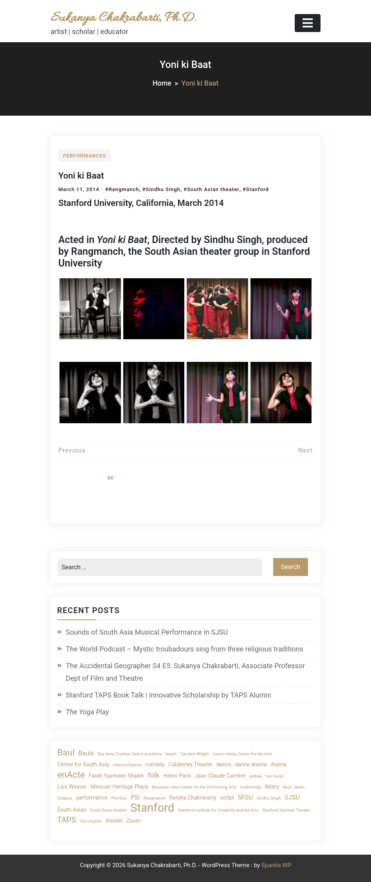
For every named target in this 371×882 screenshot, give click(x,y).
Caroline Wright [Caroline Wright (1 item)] (194, 754)
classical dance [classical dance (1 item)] (127, 765)
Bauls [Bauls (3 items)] (86, 753)
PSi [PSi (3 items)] (135, 797)
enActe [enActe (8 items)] (71, 775)
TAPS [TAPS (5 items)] (66, 820)
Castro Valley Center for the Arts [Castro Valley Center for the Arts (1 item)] (242, 754)
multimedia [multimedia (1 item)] (250, 787)
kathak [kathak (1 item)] (255, 776)
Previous (72, 450)
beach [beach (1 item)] (170, 754)
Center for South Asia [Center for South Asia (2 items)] (83, 764)
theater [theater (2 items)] (113, 821)
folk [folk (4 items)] (153, 775)
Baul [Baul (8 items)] (66, 752)
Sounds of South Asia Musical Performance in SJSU (147, 632)
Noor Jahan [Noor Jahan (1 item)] (293, 787)
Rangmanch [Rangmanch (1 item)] (154, 798)
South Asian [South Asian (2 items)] (71, 810)
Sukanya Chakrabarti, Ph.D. (123, 18)
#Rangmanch (122, 189)
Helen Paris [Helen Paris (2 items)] (177, 776)
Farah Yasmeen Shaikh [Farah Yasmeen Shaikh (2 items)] (116, 776)
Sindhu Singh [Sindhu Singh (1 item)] (269, 798)
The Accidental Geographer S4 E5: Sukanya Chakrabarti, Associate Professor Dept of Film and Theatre (185, 672)
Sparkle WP (276, 865)
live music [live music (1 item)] (274, 776)
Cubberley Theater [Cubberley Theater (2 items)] (190, 764)
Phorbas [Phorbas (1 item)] (119, 798)
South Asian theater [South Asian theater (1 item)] (108, 810)
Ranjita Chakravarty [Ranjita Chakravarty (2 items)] (193, 797)
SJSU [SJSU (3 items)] (292, 797)
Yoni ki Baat (81, 176)
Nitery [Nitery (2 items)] (272, 787)
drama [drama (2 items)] (278, 764)
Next (305, 450)
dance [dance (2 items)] (223, 764)
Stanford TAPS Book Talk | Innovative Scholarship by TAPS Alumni (168, 695)
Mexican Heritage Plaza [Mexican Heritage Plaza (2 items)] (119, 787)
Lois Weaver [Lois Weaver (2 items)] (72, 787)
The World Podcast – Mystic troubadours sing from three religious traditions (184, 649)
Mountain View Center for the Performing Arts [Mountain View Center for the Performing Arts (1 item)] (194, 787)
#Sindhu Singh (161, 189)
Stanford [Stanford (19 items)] (152, 808)
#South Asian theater (212, 189)
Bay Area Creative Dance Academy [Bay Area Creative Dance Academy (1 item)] (130, 754)
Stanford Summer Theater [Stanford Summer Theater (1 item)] (286, 810)
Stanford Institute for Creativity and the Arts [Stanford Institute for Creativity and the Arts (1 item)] (218, 810)
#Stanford (256, 189)
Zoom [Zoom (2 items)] (133, 821)
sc (110, 477)
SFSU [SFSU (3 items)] (245, 797)
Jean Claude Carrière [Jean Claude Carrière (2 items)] (220, 776)
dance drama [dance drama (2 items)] (251, 764)
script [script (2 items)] (227, 797)
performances (84, 156)
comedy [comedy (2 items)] (155, 764)
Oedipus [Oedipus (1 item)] (64, 798)
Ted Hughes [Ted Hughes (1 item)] (90, 821)
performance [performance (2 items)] (91, 797)
